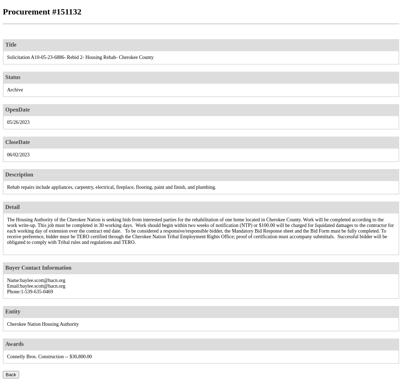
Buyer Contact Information (38, 268)
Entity (12, 311)
